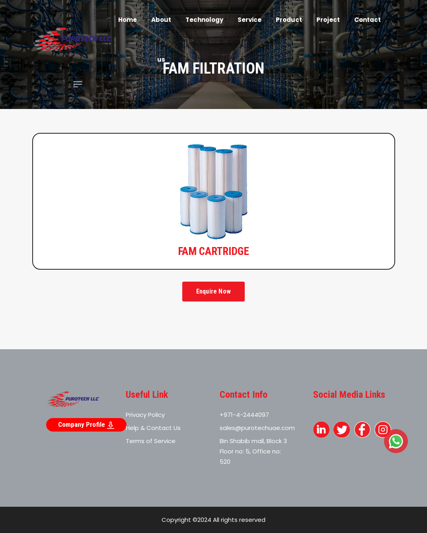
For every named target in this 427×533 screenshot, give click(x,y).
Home (127, 20)
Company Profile (86, 424)
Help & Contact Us (153, 428)
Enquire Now (213, 291)
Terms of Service (150, 441)
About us (161, 40)
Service (249, 20)
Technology (204, 20)
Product (289, 20)
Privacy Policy (145, 414)
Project (328, 20)
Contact (367, 20)
